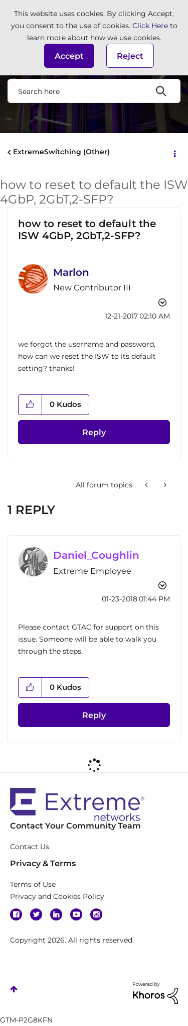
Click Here (150, 25)
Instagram (96, 914)
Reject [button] (130, 56)
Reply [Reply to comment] (94, 715)
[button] (69, 56)
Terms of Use (33, 884)
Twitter (36, 914)
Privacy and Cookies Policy (57, 896)
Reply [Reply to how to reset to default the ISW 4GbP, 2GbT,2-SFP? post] (94, 432)
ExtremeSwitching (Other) (61, 151)
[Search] (94, 91)
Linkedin (56, 914)
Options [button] (173, 152)
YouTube (76, 914)
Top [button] (14, 989)
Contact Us (29, 846)
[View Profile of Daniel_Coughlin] (96, 555)
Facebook (16, 914)
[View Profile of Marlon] (71, 272)
